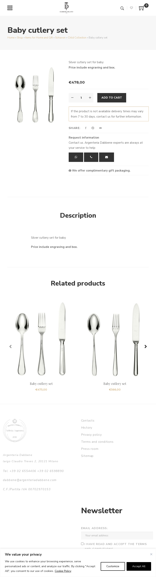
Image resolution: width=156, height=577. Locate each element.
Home (11, 37)
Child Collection (77, 37)
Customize (112, 566)
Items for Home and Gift (39, 37)
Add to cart (111, 98)
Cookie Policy (63, 571)
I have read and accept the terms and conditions (115, 546)
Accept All (138, 566)
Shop (20, 37)
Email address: (94, 528)
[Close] (151, 554)
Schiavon (60, 37)
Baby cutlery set (41, 384)
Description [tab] (78, 215)
